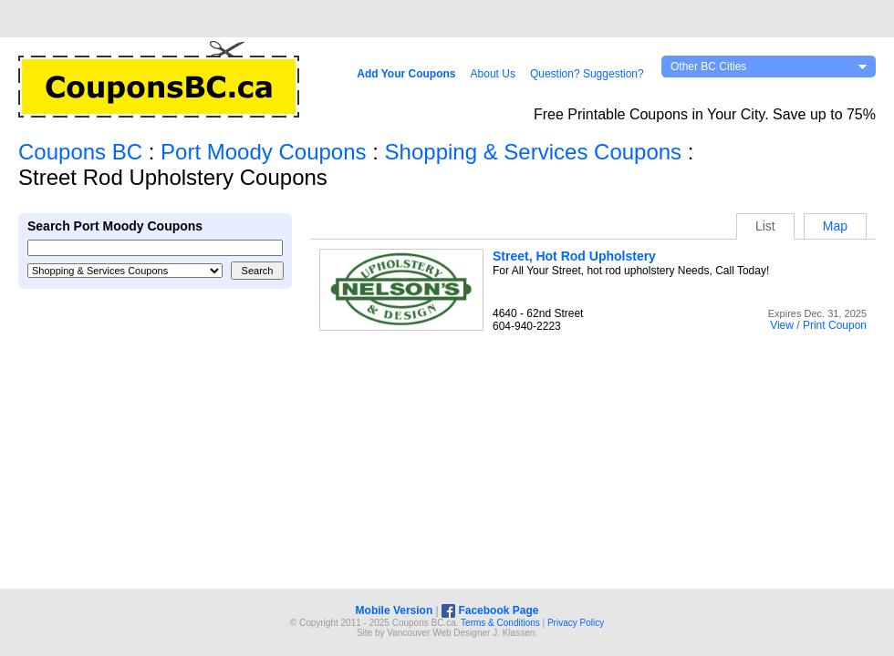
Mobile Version (394, 610)
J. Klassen (514, 633)
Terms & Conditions (500, 623)
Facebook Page (490, 610)
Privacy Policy (575, 623)
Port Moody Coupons (263, 151)
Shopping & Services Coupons (533, 151)
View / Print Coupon (818, 325)
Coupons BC (80, 151)
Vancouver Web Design (434, 633)
